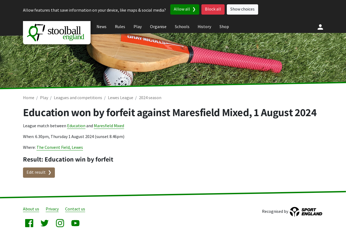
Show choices (242, 9)
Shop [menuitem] (224, 26)
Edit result (36, 172)
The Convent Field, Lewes (59, 147)
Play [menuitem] (138, 26)
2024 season (150, 97)
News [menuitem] (102, 26)
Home (28, 97)
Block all (213, 9)
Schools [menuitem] (182, 26)
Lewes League (120, 97)
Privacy (52, 209)
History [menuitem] (204, 26)
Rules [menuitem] (120, 26)
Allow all (182, 9)
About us (31, 209)
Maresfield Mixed (109, 126)
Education (76, 126)
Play (44, 97)
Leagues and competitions (78, 97)
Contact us (75, 209)
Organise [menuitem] (158, 26)
